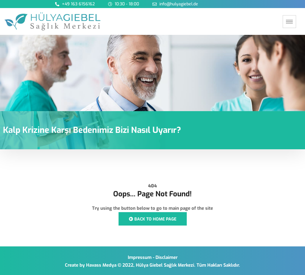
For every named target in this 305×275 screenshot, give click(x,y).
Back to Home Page (152, 219)
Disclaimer (166, 257)
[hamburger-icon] (289, 21)
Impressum (140, 257)
